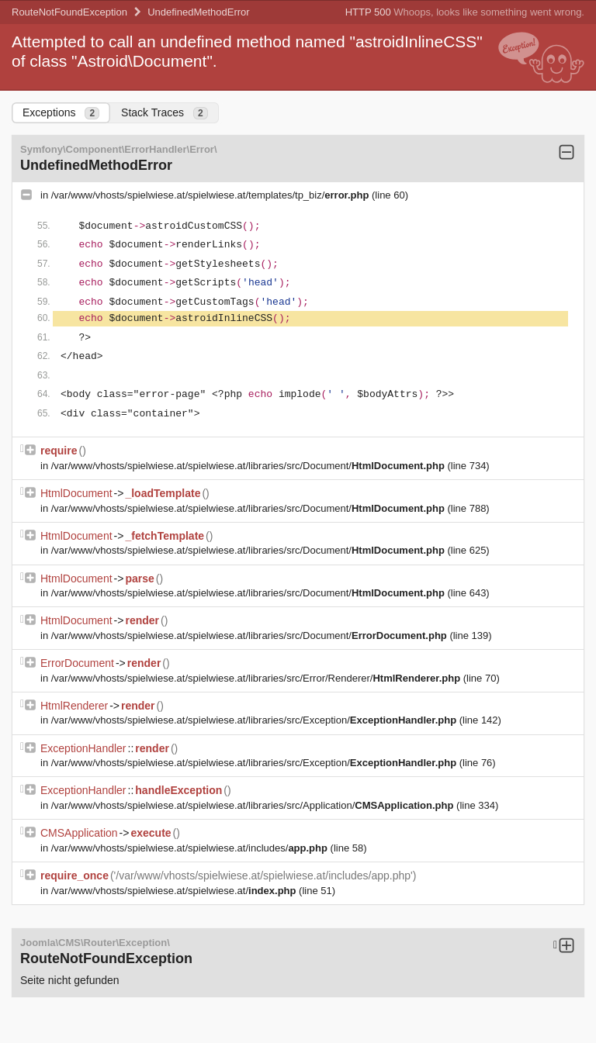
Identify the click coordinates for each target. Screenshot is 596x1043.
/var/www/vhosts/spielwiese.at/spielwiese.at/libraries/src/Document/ (249, 465)
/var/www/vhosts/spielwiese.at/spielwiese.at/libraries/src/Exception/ (255, 720)
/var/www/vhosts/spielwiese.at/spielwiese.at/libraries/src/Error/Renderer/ (257, 678)
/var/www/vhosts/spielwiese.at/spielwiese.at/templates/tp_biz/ (211, 195)
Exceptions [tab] (61, 112)
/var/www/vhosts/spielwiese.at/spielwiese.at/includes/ (191, 848)
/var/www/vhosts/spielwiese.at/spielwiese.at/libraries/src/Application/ (253, 805)
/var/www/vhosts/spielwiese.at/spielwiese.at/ (175, 890)
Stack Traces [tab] (164, 112)
